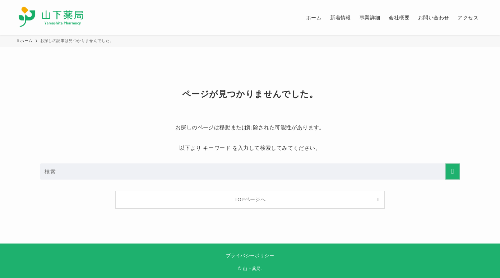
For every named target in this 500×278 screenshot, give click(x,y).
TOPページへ (250, 199)
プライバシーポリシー (250, 255)
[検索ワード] (250, 171)
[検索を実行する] (452, 171)
